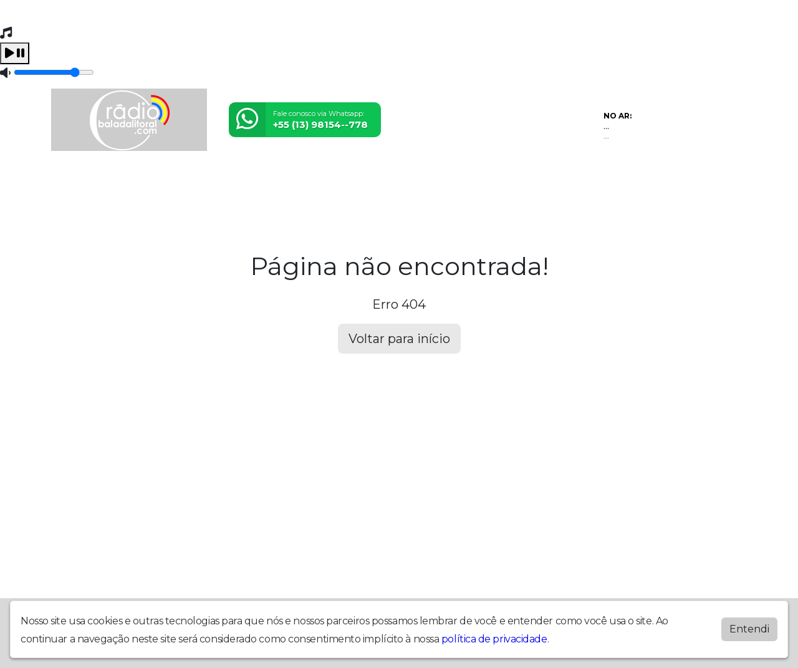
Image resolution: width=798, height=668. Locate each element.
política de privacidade (494, 639)
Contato (340, 180)
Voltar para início (399, 338)
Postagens (241, 180)
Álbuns (294, 180)
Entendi (749, 629)
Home (70, 180)
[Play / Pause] (14, 53)
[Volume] (54, 72)
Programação (127, 180)
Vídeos (188, 180)
